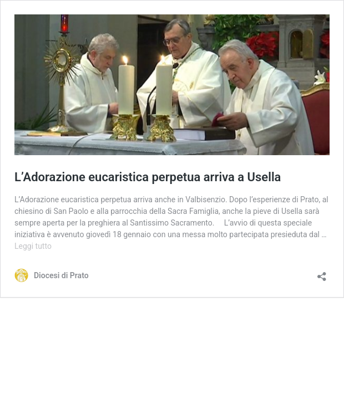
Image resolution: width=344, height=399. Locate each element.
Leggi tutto (33, 246)
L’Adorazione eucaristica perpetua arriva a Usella (147, 177)
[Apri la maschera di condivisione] (322, 273)
